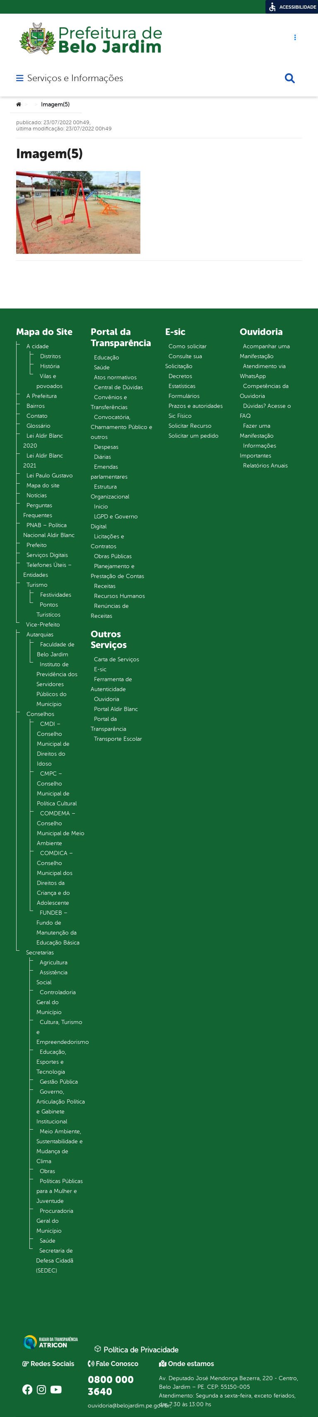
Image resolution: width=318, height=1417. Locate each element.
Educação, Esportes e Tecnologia (51, 1062)
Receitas (105, 586)
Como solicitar (188, 346)
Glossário (38, 426)
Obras (47, 1171)
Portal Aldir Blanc (116, 709)
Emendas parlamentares (109, 472)
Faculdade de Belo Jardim (56, 649)
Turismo (37, 585)
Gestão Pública (59, 1082)
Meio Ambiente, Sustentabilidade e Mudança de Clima (59, 1146)
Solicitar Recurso (190, 426)
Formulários (184, 396)
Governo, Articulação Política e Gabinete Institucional (60, 1107)
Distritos (50, 356)
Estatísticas (182, 386)
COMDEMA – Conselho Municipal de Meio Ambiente (60, 828)
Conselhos (40, 714)
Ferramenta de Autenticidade (111, 684)
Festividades (55, 595)
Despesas (106, 447)
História (50, 366)
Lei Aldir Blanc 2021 (43, 461)
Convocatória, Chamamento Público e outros (121, 427)
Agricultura (53, 962)
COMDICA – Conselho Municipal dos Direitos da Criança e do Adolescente (55, 878)
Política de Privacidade (136, 1349)
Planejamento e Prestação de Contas (117, 571)
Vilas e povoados (49, 381)
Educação (106, 357)
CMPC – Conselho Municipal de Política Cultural (57, 789)
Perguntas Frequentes (37, 510)
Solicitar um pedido (194, 436)
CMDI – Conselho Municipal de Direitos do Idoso (53, 744)
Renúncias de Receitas (110, 611)
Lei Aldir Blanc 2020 (43, 441)
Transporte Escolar (118, 739)
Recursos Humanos (119, 596)
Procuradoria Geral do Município (54, 1221)
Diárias (102, 457)
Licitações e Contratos (107, 541)
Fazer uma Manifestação (257, 431)
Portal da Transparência (108, 724)
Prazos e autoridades (196, 406)
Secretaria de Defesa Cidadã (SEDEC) (54, 1261)
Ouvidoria (106, 699)
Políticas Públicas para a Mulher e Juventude (59, 1191)
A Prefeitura (41, 396)
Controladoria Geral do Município (56, 1002)
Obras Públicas (113, 556)
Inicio (101, 507)
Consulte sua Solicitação (183, 361)
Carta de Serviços (116, 659)
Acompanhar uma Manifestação (265, 351)
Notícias (36, 495)
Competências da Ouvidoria (264, 391)
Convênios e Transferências (109, 402)
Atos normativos (115, 377)
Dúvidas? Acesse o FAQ (265, 411)
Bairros (35, 406)
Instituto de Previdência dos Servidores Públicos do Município (56, 684)
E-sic (100, 669)
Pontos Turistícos (48, 610)
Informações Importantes (258, 451)
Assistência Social (51, 977)
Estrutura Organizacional (110, 492)
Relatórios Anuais (265, 466)
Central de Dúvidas (118, 387)
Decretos (180, 376)
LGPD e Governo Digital (114, 521)
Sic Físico (180, 416)
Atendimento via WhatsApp (263, 371)
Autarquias (39, 634)
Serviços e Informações (75, 78)
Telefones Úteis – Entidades (47, 570)
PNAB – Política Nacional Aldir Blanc (49, 530)
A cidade (37, 346)
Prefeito (36, 545)
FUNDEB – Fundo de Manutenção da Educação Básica (58, 928)
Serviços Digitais (47, 555)
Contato (37, 416)
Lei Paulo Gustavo (49, 475)
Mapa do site (43, 485)
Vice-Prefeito (43, 625)
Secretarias (40, 952)
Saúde (47, 1241)
